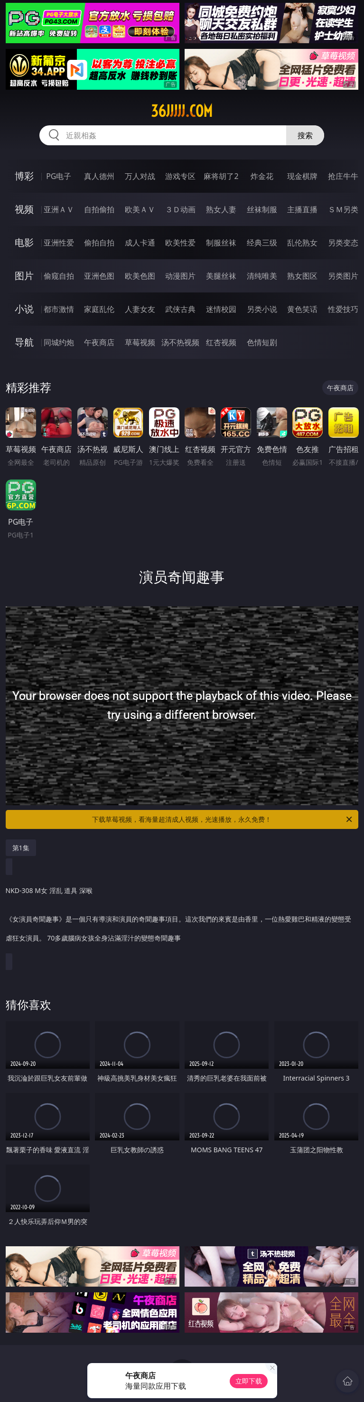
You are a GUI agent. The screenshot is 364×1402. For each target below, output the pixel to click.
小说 (24, 308)
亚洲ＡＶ (59, 209)
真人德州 (99, 176)
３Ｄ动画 (180, 209)
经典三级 (262, 242)
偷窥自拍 (59, 276)
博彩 (24, 175)
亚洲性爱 (59, 242)
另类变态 (343, 242)
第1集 (20, 847)
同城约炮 (59, 342)
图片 (24, 275)
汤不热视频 (180, 342)
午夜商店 (99, 342)
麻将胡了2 (221, 176)
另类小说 (262, 309)
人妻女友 (140, 309)
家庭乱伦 (99, 309)
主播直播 (302, 209)
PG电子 (58, 176)
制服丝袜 (221, 242)
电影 (24, 242)
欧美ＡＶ (140, 209)
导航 (24, 342)
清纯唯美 (262, 276)
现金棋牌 (302, 176)
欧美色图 (140, 276)
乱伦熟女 (302, 242)
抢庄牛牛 (343, 176)
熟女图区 (302, 276)
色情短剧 (262, 342)
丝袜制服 (262, 209)
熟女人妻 (221, 209)
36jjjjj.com (182, 111)
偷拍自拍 (99, 242)
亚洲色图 (99, 276)
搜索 (305, 135)
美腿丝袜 (221, 276)
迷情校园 (221, 309)
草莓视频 (140, 342)
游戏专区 (180, 176)
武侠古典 (180, 309)
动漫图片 (180, 276)
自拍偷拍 (99, 209)
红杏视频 (221, 342)
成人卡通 (140, 242)
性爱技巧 (343, 309)
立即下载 (248, 1380)
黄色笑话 (302, 309)
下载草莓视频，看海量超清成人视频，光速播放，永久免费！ (223, 819)
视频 (24, 209)
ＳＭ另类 (343, 209)
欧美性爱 (180, 242)
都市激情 (59, 309)
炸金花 (262, 176)
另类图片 (343, 276)
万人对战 (140, 176)
